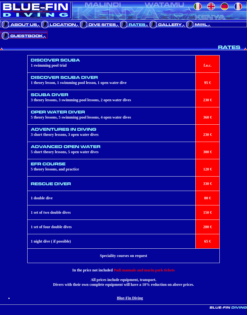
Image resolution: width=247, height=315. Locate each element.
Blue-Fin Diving (130, 298)
